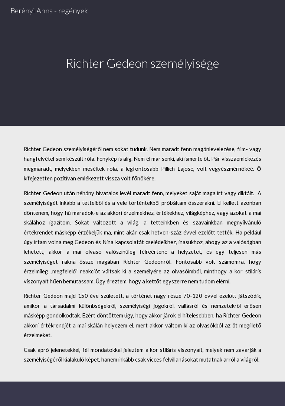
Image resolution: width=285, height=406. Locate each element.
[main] (142, 63)
